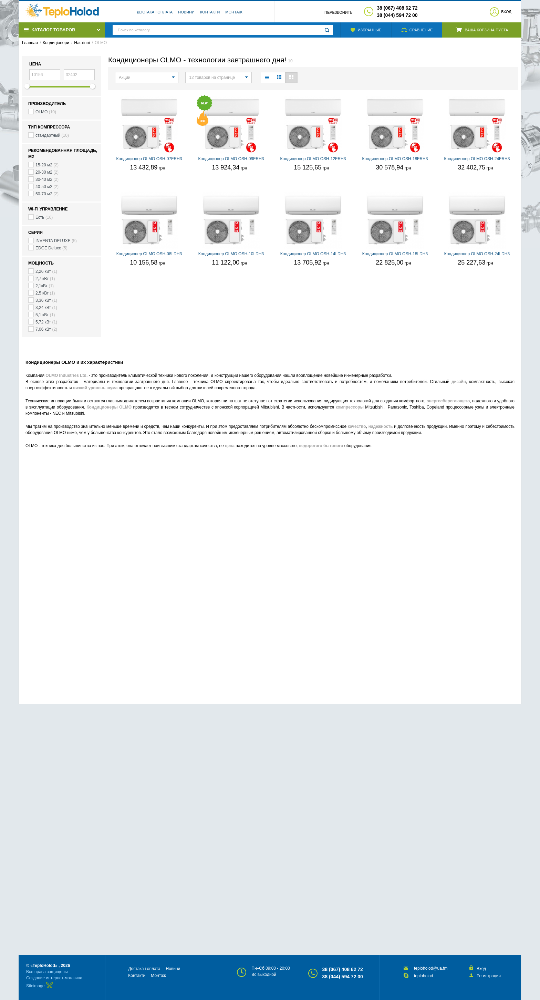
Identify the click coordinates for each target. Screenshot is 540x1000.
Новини (186, 12)
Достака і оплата (155, 12)
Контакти (210, 12)
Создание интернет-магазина (54, 978)
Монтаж (233, 12)
